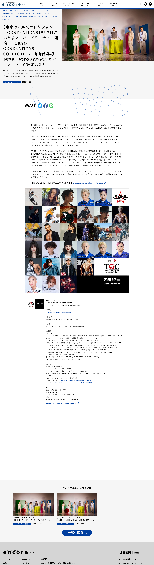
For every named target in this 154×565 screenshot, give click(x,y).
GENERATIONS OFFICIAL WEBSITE (63, 403)
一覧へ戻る (75, 533)
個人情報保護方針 (125, 559)
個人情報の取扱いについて (129, 563)
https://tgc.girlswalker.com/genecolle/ (89, 183)
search (140, 4)
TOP (3, 10)
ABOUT (44, 559)
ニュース (6, 559)
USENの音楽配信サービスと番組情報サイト (58, 563)
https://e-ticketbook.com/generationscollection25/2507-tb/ (74, 383)
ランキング (26, 563)
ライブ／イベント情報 (21, 10)
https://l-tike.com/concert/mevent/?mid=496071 (75, 380)
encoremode (27, 559)
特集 (5, 563)
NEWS (10, 10)
